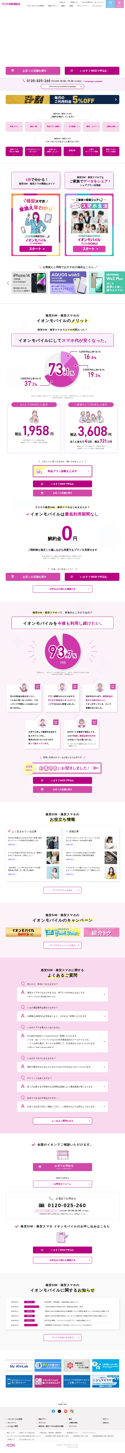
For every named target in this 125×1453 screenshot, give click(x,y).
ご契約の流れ (111, 126)
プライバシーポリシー (89, 1433)
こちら (75, 746)
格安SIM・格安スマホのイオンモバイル (10, 4)
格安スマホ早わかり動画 (14, 151)
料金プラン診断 (53, 126)
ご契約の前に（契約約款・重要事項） (50, 1433)
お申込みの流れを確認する (62, 589)
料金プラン (14, 126)
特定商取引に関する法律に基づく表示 (57, 1436)
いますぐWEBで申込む (94, 70)
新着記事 (72, 151)
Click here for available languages (62, 86)
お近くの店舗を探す (35, 70)
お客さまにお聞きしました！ (52, 151)
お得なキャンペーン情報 (91, 151)
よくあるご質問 (13, 1427)
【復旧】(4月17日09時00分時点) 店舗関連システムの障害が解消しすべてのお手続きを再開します (76, 1312)
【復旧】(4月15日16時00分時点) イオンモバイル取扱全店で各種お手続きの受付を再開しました (76, 1316)
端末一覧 (33, 126)
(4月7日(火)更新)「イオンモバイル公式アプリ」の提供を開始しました (67, 1321)
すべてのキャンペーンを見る (62, 946)
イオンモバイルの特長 (15, 1419)
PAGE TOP (62, 1403)
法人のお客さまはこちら (27, 1440)
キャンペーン (82, 6)
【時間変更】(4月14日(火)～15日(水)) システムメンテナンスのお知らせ (68, 1325)
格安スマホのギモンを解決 (111, 151)
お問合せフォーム (62, 1184)
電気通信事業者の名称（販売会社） (104, 1436)
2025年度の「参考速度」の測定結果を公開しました (61, 1302)
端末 (70, 1419)
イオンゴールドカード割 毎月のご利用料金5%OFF (62, 99)
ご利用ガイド (73, 2)
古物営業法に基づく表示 (80, 1436)
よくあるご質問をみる (62, 1121)
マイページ (100, 2)
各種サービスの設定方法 (27, 1433)
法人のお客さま (87, 2)
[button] (8, 284)
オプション (42, 1423)
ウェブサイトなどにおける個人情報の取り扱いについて (24, 1436)
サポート (106, 1419)
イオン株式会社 (10, 1445)
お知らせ (62, 2)
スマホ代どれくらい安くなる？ (33, 151)
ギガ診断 (72, 126)
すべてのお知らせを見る (62, 1338)
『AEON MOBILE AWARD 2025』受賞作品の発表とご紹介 (63, 1307)
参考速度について (72, 1433)
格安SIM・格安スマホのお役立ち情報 (51, 1427)
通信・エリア (91, 126)
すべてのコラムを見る (62, 891)
